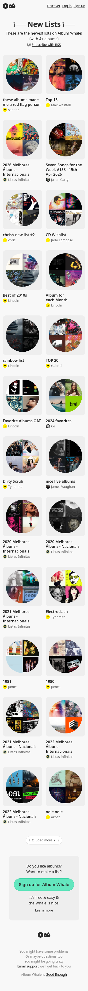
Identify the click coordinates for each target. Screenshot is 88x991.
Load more (44, 840)
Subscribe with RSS (44, 44)
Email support (27, 966)
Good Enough (56, 974)
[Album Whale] (9, 6)
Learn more (44, 910)
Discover (53, 6)
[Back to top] (44, 936)
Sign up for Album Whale (44, 884)
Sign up (79, 6)
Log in (67, 6)
